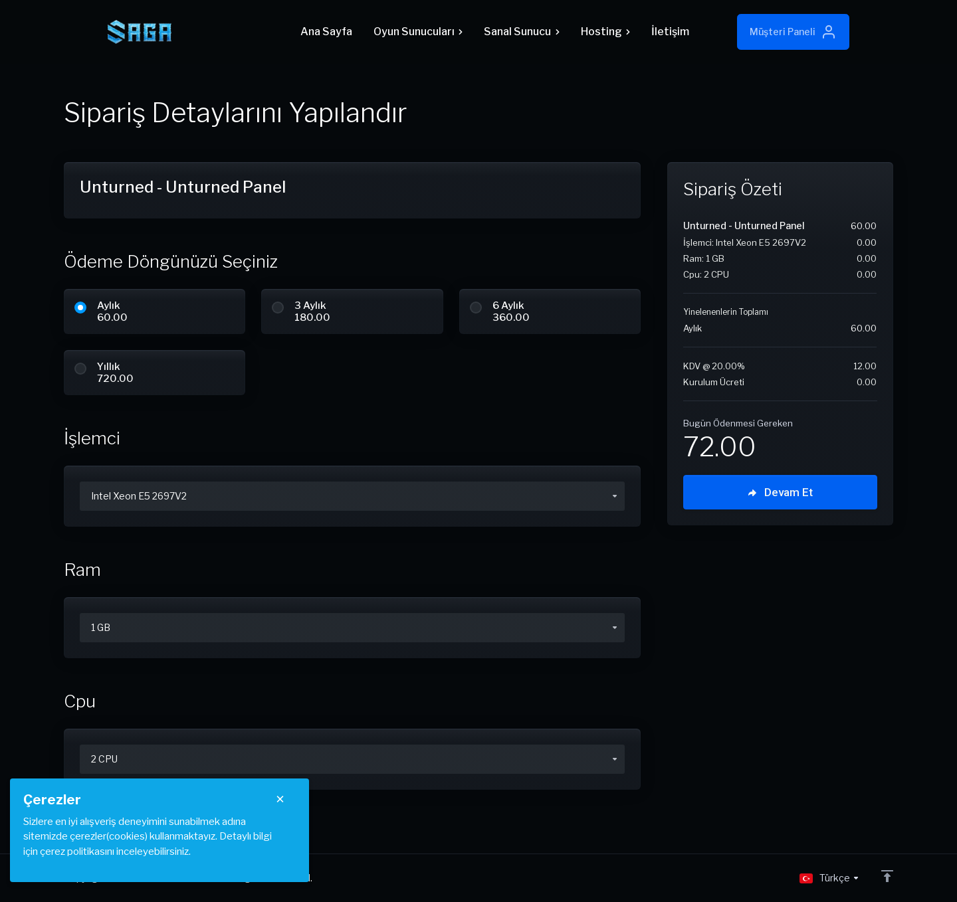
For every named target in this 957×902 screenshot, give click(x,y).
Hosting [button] (605, 31)
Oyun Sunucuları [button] (418, 31)
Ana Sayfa (326, 31)
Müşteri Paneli (793, 32)
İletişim (670, 31)
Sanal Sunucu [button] (521, 31)
